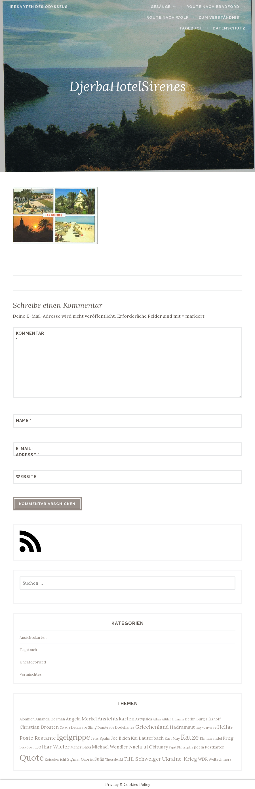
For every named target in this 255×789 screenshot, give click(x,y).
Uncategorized (33, 662)
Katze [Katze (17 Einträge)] (190, 737)
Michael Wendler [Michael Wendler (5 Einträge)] (110, 747)
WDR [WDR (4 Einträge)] (203, 759)
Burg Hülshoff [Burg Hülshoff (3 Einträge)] (208, 719)
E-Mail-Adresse (27, 451)
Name (23, 420)
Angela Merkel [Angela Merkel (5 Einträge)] (81, 719)
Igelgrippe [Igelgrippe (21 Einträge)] (73, 737)
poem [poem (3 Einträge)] (199, 747)
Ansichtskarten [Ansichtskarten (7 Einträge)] (116, 718)
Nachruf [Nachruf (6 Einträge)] (138, 747)
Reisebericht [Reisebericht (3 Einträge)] (55, 759)
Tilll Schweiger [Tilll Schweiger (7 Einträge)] (142, 759)
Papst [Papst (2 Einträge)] (172, 747)
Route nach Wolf (170, 17)
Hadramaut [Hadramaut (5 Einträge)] (182, 727)
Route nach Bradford (215, 7)
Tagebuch (193, 28)
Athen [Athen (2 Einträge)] (157, 719)
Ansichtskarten (33, 637)
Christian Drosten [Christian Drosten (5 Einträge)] (39, 727)
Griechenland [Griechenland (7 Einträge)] (152, 727)
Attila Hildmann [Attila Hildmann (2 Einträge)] (173, 719)
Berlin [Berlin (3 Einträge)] (190, 719)
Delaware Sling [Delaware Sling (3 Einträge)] (84, 727)
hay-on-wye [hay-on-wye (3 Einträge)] (206, 727)
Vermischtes (31, 674)
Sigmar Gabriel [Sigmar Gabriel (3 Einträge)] (80, 759)
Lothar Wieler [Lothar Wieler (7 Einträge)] (52, 746)
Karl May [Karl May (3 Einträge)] (172, 738)
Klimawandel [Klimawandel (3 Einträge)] (211, 738)
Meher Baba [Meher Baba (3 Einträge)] (80, 747)
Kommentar (30, 336)
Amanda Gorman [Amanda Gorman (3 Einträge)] (50, 719)
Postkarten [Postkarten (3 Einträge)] (214, 747)
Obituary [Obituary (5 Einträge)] (158, 747)
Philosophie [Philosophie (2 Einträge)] (185, 747)
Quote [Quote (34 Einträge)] (32, 757)
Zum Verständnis (221, 17)
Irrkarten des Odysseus (36, 7)
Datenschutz (231, 28)
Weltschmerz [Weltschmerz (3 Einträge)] (219, 759)
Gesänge (163, 7)
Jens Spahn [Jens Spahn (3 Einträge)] (100, 738)
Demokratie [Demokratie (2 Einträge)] (106, 727)
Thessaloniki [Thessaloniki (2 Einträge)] (114, 760)
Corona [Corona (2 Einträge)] (65, 727)
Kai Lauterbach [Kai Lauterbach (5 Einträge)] (147, 738)
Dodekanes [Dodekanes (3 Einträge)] (124, 727)
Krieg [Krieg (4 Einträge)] (228, 738)
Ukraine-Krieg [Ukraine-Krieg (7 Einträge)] (179, 759)
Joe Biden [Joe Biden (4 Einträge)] (120, 738)
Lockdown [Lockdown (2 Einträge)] (27, 747)
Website (26, 476)
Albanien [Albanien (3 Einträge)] (27, 719)
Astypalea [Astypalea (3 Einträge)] (143, 719)
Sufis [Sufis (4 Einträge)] (99, 759)
